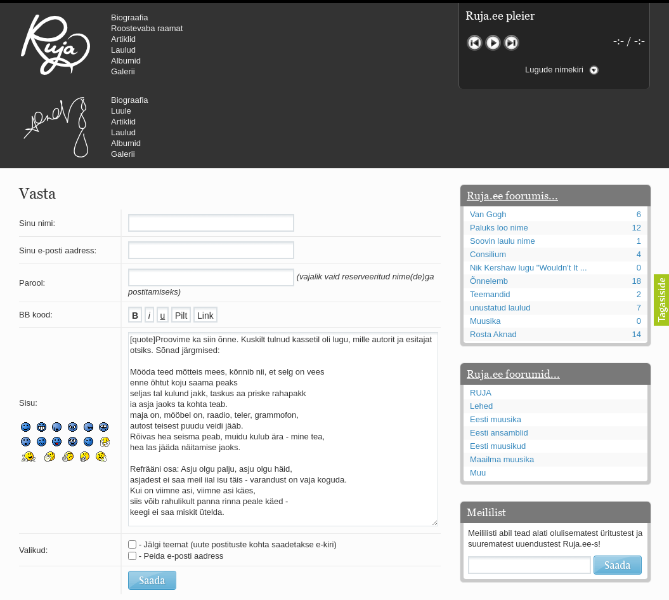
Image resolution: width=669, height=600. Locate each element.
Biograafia (129, 17)
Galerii (123, 71)
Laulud (123, 50)
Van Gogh (488, 138)
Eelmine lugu (475, 43)
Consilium (488, 178)
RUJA (55, 44)
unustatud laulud (500, 231)
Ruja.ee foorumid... (513, 297)
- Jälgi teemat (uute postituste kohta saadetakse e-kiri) (238, 468)
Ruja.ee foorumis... (512, 119)
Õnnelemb (489, 205)
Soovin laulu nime (502, 165)
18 (636, 205)
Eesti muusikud (498, 370)
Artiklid (123, 39)
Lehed (481, 330)
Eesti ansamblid (499, 356)
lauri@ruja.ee (243, 591)
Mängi (493, 43)
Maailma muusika (502, 383)
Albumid (126, 60)
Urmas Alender (269, 44)
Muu (478, 396)
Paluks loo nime (499, 151)
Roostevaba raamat (147, 28)
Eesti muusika (495, 343)
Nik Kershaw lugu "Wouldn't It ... (528, 191)
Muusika (485, 245)
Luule (335, 28)
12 (636, 151)
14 (636, 258)
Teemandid (490, 218)
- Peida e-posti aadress (181, 479)
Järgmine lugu (511, 43)
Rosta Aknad (493, 258)
